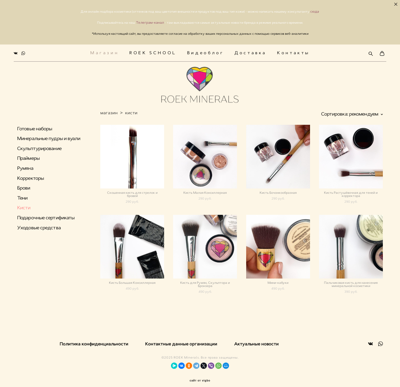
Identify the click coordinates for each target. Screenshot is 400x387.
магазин (109, 111)
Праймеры (28, 156)
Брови (23, 186)
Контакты (293, 52)
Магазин (104, 52)
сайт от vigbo (200, 374)
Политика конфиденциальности (94, 337)
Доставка (250, 52)
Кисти (24, 206)
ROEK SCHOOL (153, 52)
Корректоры (30, 176)
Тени (22, 196)
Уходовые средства (39, 226)
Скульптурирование (39, 147)
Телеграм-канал (150, 22)
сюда (314, 11)
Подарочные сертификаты (45, 216)
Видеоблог (205, 52)
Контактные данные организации (181, 337)
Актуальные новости (256, 337)
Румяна (25, 166)
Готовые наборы (34, 127)
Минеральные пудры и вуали (48, 137)
